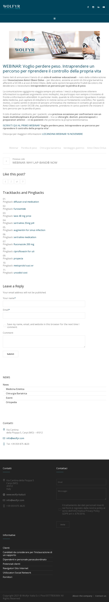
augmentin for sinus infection (29, 230)
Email (6, 309)
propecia (18, 258)
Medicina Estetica (15, 389)
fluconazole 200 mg (24, 244)
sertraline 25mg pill (24, 223)
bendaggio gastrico (74, 147)
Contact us (100, 595)
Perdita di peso (29, 147)
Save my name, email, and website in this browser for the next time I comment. (43, 326)
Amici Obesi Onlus (96, 147)
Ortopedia (11, 402)
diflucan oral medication (26, 201)
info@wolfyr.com (15, 438)
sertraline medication (25, 237)
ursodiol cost (20, 272)
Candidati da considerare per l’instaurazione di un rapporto (27, 554)
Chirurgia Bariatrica (16, 393)
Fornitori (7, 577)
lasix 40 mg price (22, 215)
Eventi (9, 397)
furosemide (20, 208)
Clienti (6, 547)
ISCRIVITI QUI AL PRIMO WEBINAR (21, 125)
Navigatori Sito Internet (15, 568)
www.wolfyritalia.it (16, 494)
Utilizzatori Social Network (17, 572)
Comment (8, 332)
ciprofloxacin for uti (24, 251)
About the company (82, 595)
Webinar (13, 147)
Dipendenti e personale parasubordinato (25, 559)
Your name (9, 298)
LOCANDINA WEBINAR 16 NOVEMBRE (62, 134)
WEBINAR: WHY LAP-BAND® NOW (34, 162)
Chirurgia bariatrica (50, 147)
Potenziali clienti (11, 563)
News (6, 384)
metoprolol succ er (23, 265)
